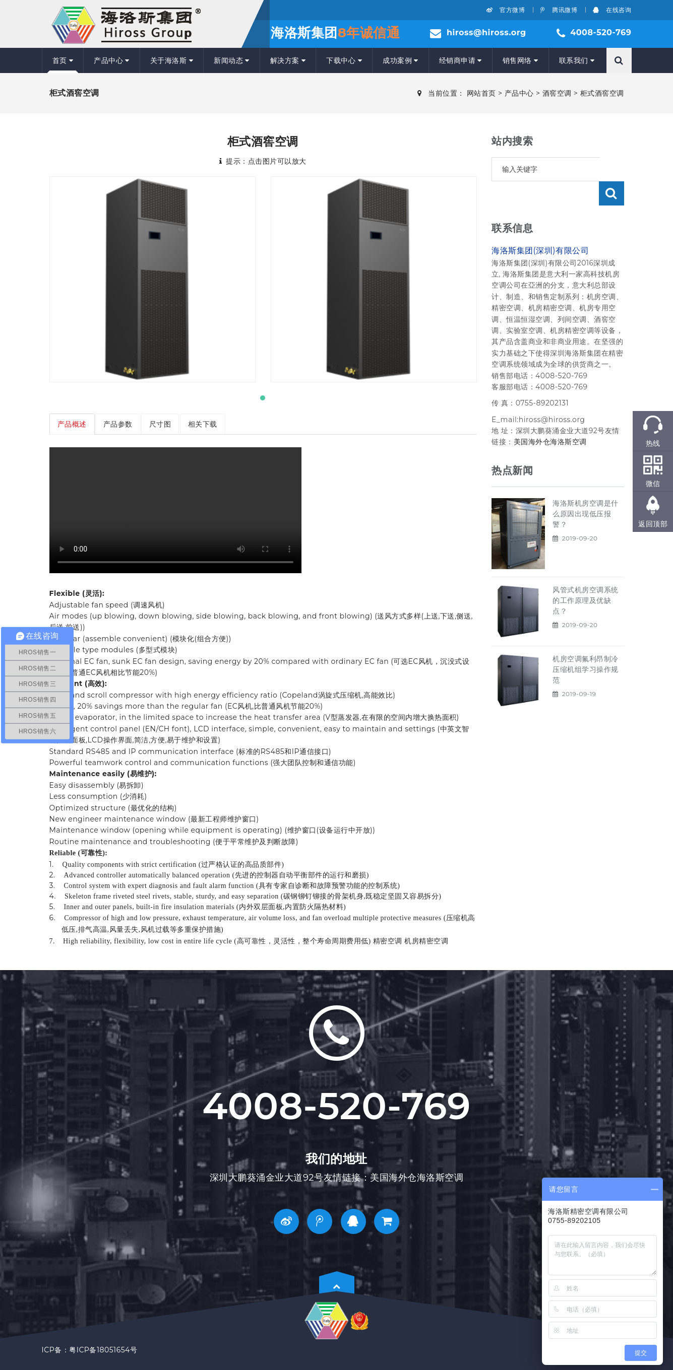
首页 (63, 60)
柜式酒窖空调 (602, 93)
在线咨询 (612, 10)
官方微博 (505, 10)
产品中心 (112, 60)
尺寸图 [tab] (161, 424)
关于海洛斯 (171, 60)
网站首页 (481, 93)
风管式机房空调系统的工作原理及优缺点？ (586, 576)
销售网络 (520, 60)
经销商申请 (460, 60)
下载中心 (344, 60)
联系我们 (577, 60)
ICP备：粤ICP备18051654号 (90, 1349)
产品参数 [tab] (118, 424)
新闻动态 (232, 60)
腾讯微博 (558, 10)
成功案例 (400, 60)
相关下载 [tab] (203, 424)
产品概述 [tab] (72, 424)
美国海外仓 (532, 417)
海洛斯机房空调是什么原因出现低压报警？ (586, 489)
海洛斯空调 (568, 417)
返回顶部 (652, 523)
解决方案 (288, 60)
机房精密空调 (426, 940)
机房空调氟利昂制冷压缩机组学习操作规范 (586, 645)
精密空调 (387, 940)
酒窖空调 (557, 93)
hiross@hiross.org (486, 32)
